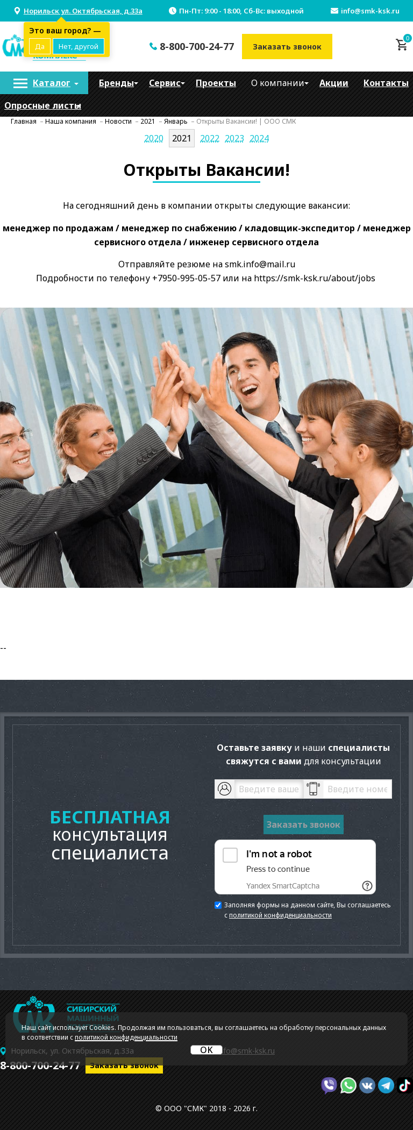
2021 (181, 138)
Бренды (116, 83)
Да (40, 46)
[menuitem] (44, 83)
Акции (333, 83)
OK (206, 1050)
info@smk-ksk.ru (370, 11)
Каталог (51, 83)
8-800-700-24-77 (197, 46)
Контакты (386, 83)
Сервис (165, 83)
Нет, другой (78, 46)
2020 (153, 138)
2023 (234, 138)
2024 (259, 138)
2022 (209, 138)
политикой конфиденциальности (280, 915)
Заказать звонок (287, 46)
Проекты (216, 83)
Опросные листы (42, 105)
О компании (277, 83)
